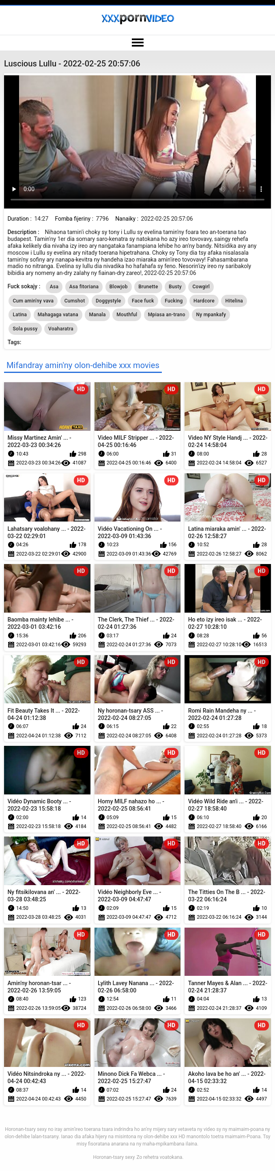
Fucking (174, 301)
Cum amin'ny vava (33, 301)
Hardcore (204, 301)
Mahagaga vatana (58, 314)
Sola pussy (25, 329)
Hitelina (234, 301)
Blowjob (119, 287)
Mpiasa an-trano (166, 314)
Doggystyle (108, 301)
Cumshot (74, 301)
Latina (20, 314)
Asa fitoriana (84, 287)
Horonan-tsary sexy (114, 1157)
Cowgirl (201, 287)
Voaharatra (60, 329)
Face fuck (143, 301)
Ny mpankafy (211, 314)
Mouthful (126, 314)
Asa (54, 287)
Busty (175, 287)
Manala (97, 314)
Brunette (148, 287)
